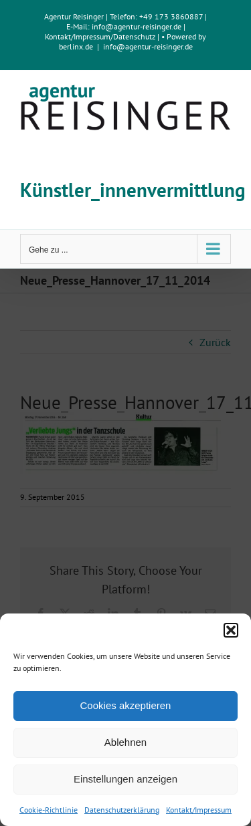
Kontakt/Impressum (199, 810)
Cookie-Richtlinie (48, 810)
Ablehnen (125, 742)
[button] (231, 630)
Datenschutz (134, 36)
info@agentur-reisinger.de (137, 26)
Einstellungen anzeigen (125, 779)
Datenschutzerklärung (121, 810)
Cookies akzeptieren (125, 705)
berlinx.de (76, 46)
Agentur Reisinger (74, 16)
